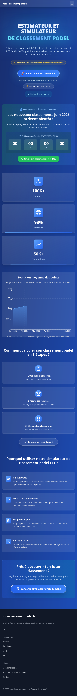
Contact (6, 677)
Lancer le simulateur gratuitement (38, 589)
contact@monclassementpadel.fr (50, 62)
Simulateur (7, 646)
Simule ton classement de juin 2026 (38, 159)
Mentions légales (10, 668)
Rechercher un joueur (38, 94)
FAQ (4, 655)
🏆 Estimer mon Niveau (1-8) (38, 86)
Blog (5, 651)
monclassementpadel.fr (15, 3)
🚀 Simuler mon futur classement (38, 73)
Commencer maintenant (38, 442)
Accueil (6, 641)
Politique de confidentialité (14, 672)
